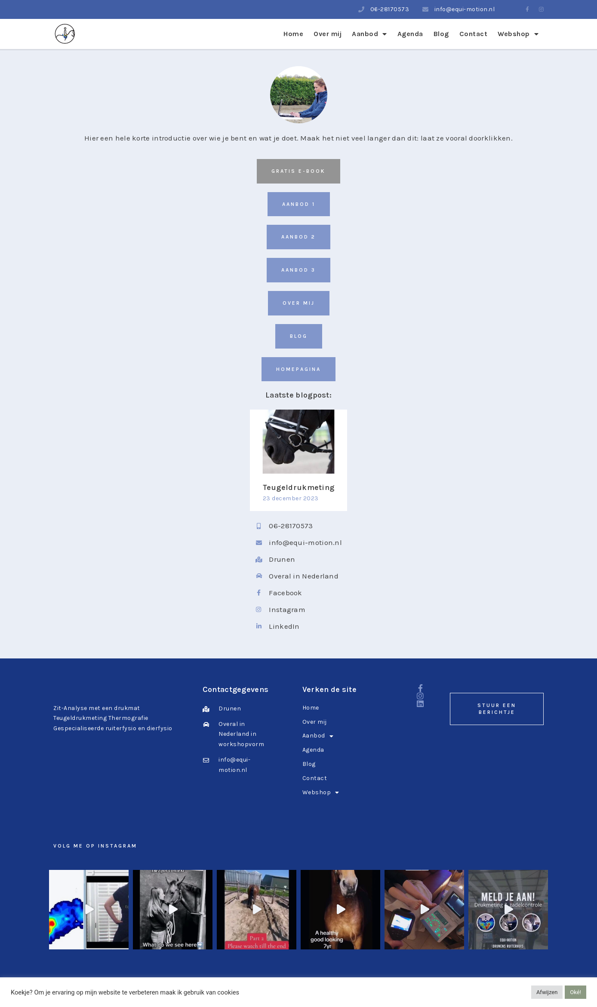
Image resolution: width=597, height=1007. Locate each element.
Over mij (328, 34)
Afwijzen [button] (546, 992)
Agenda (410, 34)
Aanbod (369, 33)
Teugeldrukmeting (299, 487)
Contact (473, 34)
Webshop (518, 33)
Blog (441, 34)
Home (293, 34)
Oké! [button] (575, 992)
